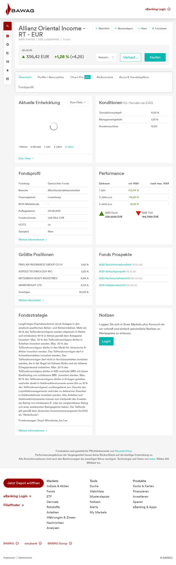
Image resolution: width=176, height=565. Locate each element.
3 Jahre (58, 146)
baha (152, 458)
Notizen (95, 502)
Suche (94, 486)
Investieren (140, 496)
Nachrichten (55, 523)
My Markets (98, 512)
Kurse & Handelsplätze (134, 77)
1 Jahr (47, 146)
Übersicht (25, 77)
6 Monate (36, 146)
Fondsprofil (26, 87)
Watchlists (97, 491)
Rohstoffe (53, 507)
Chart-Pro (80, 77)
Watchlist (102, 28)
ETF (49, 496)
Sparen (138, 502)
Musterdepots (99, 496)
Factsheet (159, 28)
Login (106, 341)
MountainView (123, 451)
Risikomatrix (105, 77)
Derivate (52, 502)
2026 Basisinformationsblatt (115, 264)
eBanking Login (157, 9)
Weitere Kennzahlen (32, 300)
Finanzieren (141, 491)
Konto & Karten (143, 486)
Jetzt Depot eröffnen (23, 483)
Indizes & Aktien (58, 486)
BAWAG (11, 543)
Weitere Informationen (33, 239)
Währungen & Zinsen (61, 517)
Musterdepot (123, 28)
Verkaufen (131, 57)
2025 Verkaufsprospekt (112, 271)
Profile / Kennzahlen (51, 77)
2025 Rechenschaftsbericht (114, 278)
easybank (33, 543)
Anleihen (53, 512)
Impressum (9, 557)
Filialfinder (13, 505)
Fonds (51, 491)
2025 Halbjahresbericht (112, 285)
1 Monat (23, 146)
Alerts (94, 507)
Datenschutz (25, 557)
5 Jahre (69, 146)
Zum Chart (26, 158)
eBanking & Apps (145, 507)
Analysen (53, 528)
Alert (142, 28)
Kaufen (155, 57)
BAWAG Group (60, 543)
